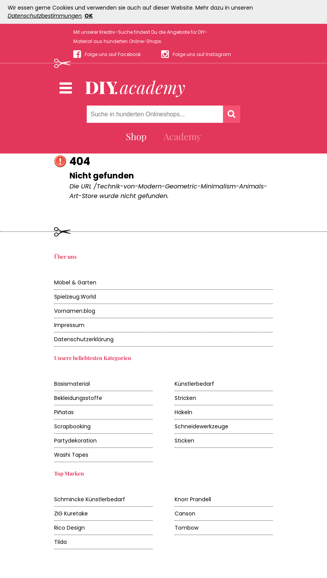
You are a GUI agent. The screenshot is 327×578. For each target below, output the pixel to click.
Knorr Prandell (193, 499)
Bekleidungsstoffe (78, 398)
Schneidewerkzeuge (201, 426)
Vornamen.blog (74, 311)
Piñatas (64, 412)
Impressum (69, 325)
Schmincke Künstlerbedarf (89, 499)
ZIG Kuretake (71, 513)
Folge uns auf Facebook (113, 54)
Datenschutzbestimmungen (45, 16)
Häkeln (183, 412)
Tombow (186, 528)
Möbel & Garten (75, 282)
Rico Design (69, 528)
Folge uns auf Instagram (202, 54)
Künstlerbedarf (194, 384)
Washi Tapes (71, 455)
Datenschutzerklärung (84, 339)
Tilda (60, 542)
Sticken (184, 440)
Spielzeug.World (75, 297)
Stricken (185, 398)
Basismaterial (72, 384)
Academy (182, 136)
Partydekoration (75, 440)
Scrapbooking (72, 426)
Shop (136, 136)
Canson (185, 513)
